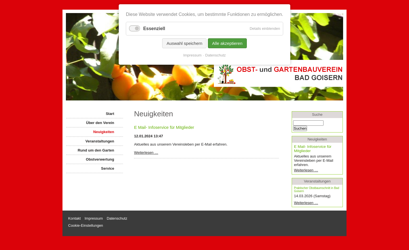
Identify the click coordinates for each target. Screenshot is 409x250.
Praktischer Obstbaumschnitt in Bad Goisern (316, 189)
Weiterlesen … (155, 152)
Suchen (300, 128)
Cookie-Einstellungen (85, 225)
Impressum (192, 55)
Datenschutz (215, 55)
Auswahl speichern (184, 43)
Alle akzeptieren (227, 43)
